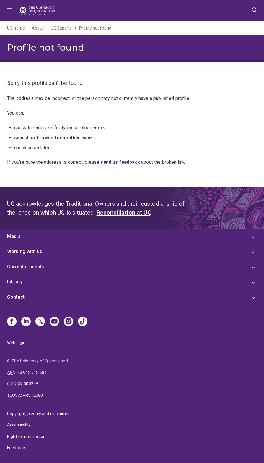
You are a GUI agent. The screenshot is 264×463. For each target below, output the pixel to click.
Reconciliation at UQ (124, 212)
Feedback (16, 447)
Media (14, 236)
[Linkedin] (26, 322)
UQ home (16, 28)
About (38, 28)
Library (14, 281)
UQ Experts (61, 28)
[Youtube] (54, 322)
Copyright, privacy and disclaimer (38, 413)
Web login (16, 342)
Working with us (24, 251)
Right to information (26, 436)
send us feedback (120, 162)
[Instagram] (68, 322)
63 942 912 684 (32, 372)
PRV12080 (33, 395)
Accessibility (19, 424)
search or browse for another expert (54, 137)
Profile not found (95, 28)
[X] (40, 322)
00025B (31, 383)
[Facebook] (12, 322)
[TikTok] (82, 322)
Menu (9, 10)
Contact (16, 297)
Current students (25, 266)
